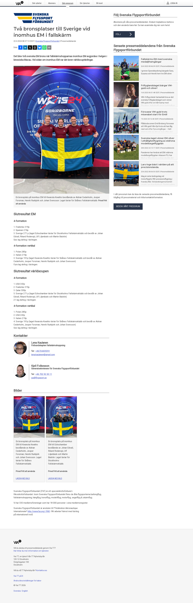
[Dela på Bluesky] (39, 47)
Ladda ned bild (23, 478)
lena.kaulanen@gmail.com (43, 354)
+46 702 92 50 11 (43, 374)
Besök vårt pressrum (128, 206)
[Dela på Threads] (35, 47)
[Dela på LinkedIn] (25, 47)
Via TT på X (18, 576)
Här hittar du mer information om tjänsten (31, 551)
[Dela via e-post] (49, 47)
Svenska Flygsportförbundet (47, 41)
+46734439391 (42, 351)
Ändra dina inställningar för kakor (27, 581)
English (25, 591)
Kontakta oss (41, 570)
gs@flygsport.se (39, 378)
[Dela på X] (30, 47)
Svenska (17, 591)
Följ (124, 34)
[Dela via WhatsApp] (44, 47)
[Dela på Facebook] (20, 47)
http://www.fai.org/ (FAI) (39, 511)
